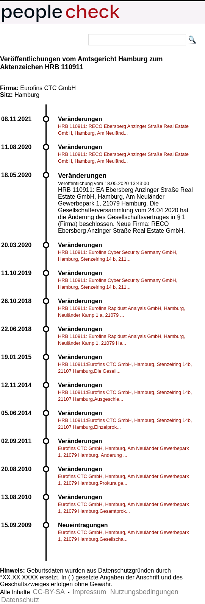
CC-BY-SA (49, 592)
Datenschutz (20, 600)
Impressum (89, 592)
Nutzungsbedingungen (144, 592)
